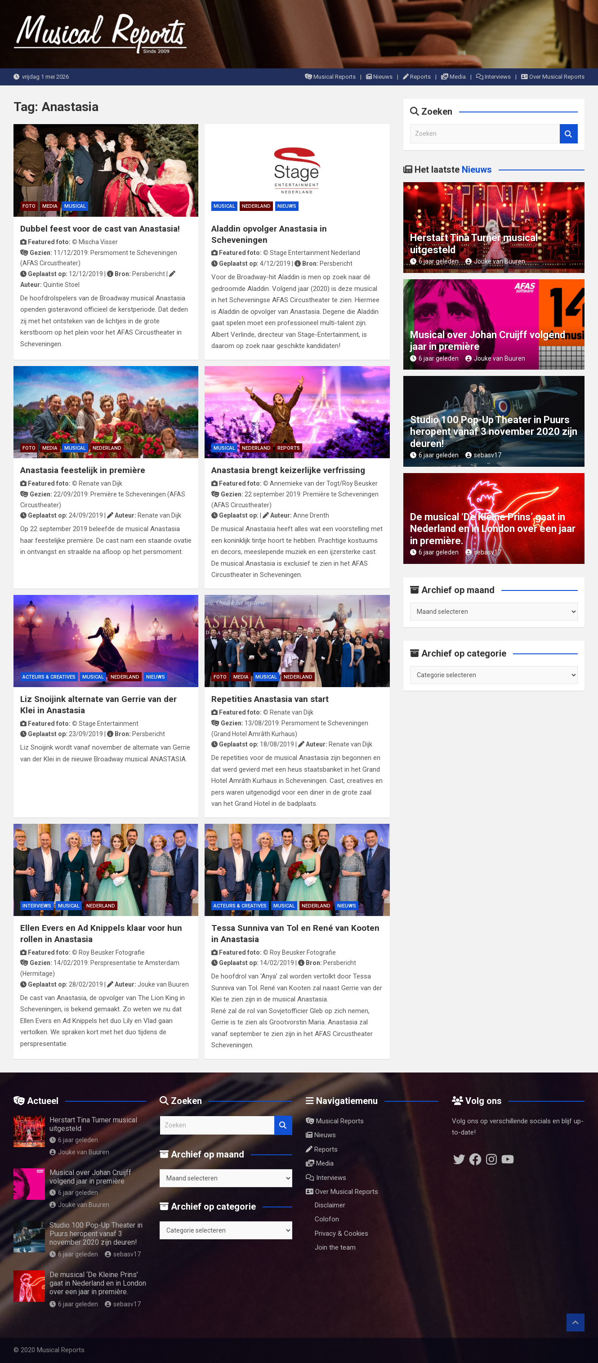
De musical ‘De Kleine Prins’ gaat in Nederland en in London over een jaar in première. (493, 528)
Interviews (493, 76)
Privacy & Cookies (341, 1233)
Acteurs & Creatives (49, 677)
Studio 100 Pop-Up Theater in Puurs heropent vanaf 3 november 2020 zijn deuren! (493, 431)
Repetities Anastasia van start (270, 699)
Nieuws (379, 76)
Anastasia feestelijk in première (82, 470)
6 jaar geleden (434, 261)
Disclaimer (330, 1205)
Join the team (335, 1247)
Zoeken (569, 133)
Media (453, 76)
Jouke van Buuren (495, 261)
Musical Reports (330, 76)
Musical (75, 206)
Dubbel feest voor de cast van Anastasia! (100, 228)
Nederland (256, 206)
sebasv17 (483, 455)
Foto (29, 206)
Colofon (327, 1219)
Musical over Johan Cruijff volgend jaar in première (90, 1176)
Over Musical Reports (553, 76)
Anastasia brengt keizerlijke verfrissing (288, 470)
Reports (417, 76)
